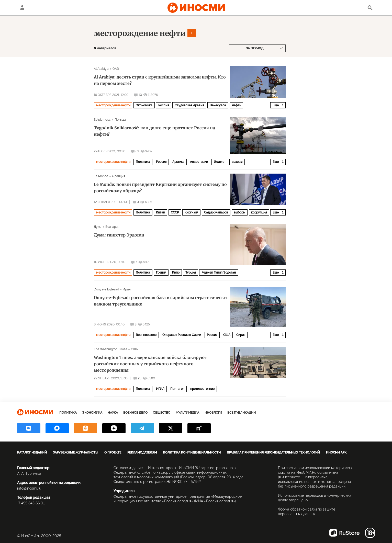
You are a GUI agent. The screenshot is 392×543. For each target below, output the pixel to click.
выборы (239, 212)
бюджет (220, 162)
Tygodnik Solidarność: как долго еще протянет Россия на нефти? (154, 131)
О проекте (112, 452)
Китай (160, 212)
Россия (163, 105)
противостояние (202, 389)
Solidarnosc (102, 119)
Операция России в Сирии (181, 335)
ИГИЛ (160, 389)
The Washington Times (110, 349)
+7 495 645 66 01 (31, 503)
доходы (237, 162)
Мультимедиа (187, 412)
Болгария (112, 227)
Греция (161, 272)
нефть (236, 105)
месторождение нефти (140, 33)
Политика (143, 162)
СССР (175, 212)
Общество (161, 412)
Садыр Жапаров (216, 212)
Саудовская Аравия (189, 105)
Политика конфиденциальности (192, 452)
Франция (118, 176)
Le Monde (101, 176)
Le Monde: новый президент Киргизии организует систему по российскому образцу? (160, 187)
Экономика (144, 105)
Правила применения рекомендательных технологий (273, 452)
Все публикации (241, 412)
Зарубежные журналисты (75, 452)
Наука (113, 412)
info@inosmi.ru (29, 488)
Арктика (178, 162)
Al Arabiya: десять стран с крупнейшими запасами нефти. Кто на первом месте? (160, 80)
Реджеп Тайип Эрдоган (218, 272)
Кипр (176, 272)
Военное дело (146, 335)
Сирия (240, 335)
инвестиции (199, 162)
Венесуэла (218, 105)
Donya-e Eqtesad (106, 289)
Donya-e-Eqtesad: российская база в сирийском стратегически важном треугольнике (160, 301)
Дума (98, 227)
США (226, 335)
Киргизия (191, 212)
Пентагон (177, 389)
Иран (126, 289)
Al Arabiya (101, 69)
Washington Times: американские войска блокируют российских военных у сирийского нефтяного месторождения (150, 364)
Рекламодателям (142, 452)
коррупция (259, 212)
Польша (120, 119)
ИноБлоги (213, 412)
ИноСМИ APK (336, 452)
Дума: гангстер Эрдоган (119, 234)
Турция (190, 272)
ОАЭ (116, 69)
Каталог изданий (32, 452)
